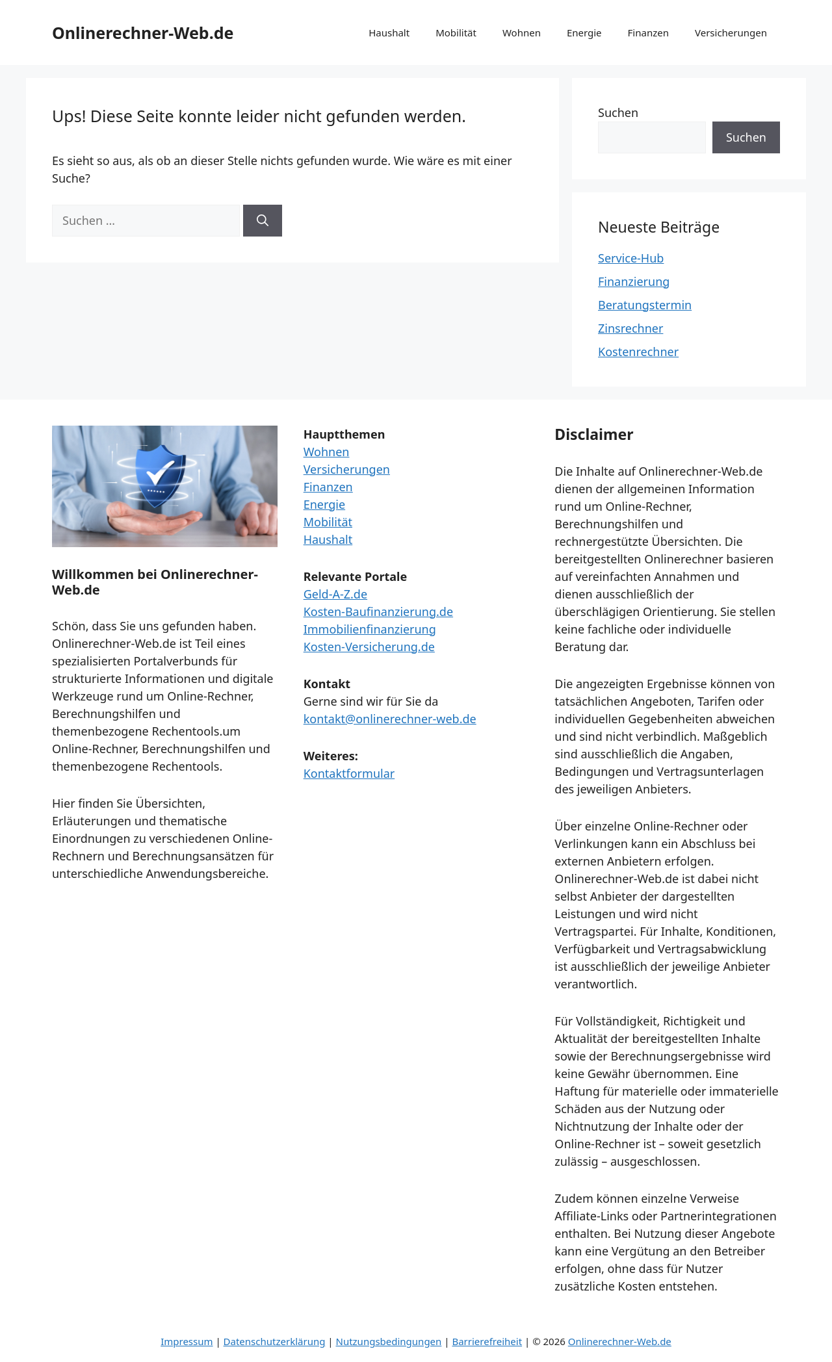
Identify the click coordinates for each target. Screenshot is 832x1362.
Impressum (187, 1341)
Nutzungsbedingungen (388, 1341)
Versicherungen (731, 32)
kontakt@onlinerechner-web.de (390, 718)
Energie (584, 32)
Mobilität (456, 32)
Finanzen (648, 32)
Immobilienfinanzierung (370, 629)
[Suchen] (262, 221)
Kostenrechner (638, 351)
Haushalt (389, 32)
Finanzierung (634, 281)
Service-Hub (631, 258)
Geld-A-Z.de (335, 594)
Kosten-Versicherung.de (369, 646)
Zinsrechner (630, 328)
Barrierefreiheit (487, 1341)
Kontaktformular (349, 773)
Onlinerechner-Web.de (142, 32)
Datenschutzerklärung (275, 1341)
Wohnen (521, 32)
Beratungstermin (645, 305)
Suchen (618, 112)
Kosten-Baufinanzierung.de (378, 611)
